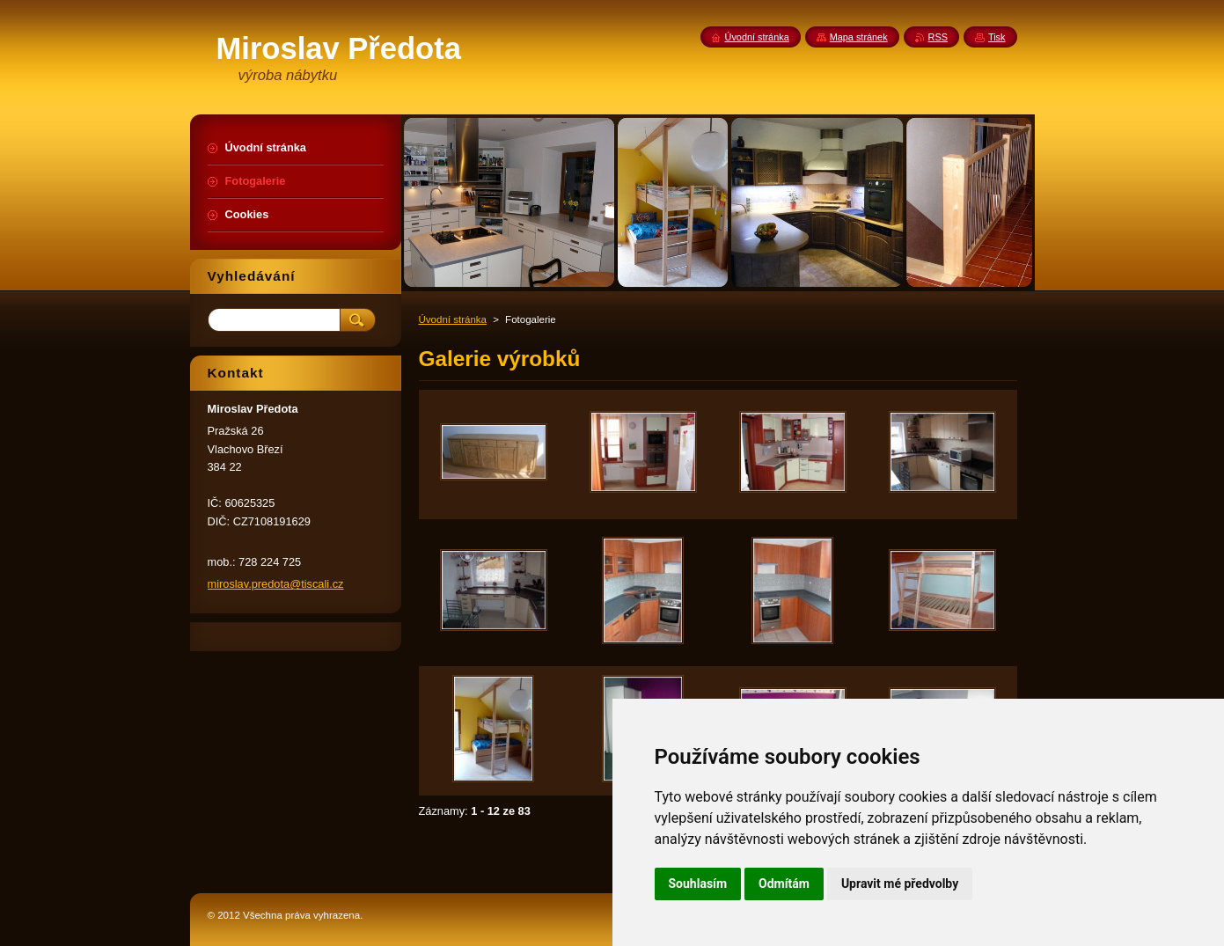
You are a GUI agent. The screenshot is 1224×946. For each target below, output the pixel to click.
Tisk (997, 37)
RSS (938, 37)
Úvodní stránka (453, 319)
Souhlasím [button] (698, 883)
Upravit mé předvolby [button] (899, 883)
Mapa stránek (859, 37)
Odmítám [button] (784, 883)
